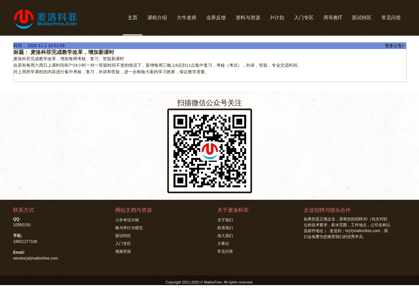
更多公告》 (395, 45)
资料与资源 (248, 17)
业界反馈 (216, 17)
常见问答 (391, 17)
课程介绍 (157, 17)
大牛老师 (186, 17)
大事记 (223, 243)
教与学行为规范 (129, 228)
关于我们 (225, 220)
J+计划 (277, 17)
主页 (132, 17)
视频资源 (123, 251)
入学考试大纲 (127, 220)
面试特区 (362, 17)
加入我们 (225, 235)
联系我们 (225, 228)
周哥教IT (332, 17)
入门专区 (304, 17)
